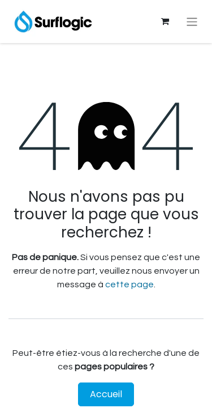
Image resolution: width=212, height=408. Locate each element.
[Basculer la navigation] (192, 21)
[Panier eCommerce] (165, 21)
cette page (129, 284)
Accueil (106, 394)
